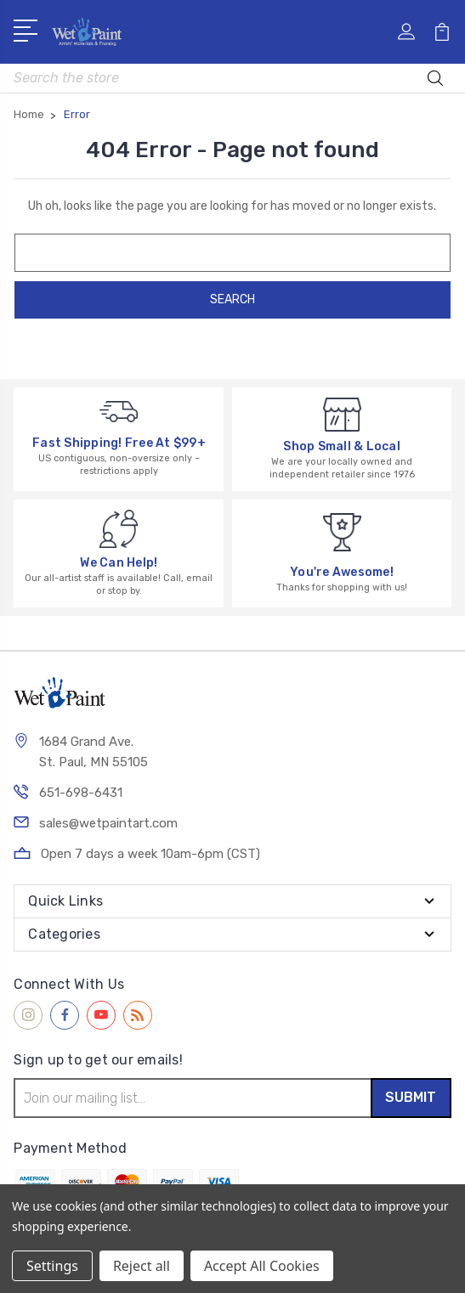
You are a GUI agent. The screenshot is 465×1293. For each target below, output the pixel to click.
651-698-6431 (80, 792)
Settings (52, 1265)
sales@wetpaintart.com (108, 823)
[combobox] (232, 78)
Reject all (141, 1265)
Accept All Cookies (262, 1265)
